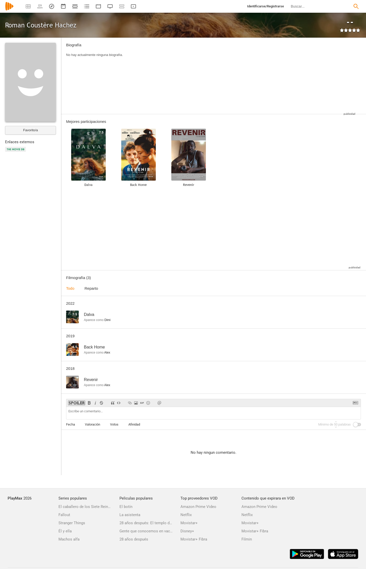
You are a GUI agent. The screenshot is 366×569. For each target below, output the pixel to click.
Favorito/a (30, 130)
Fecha (70, 424)
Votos (114, 424)
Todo (70, 288)
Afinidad (134, 424)
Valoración (92, 424)
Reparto (91, 288)
